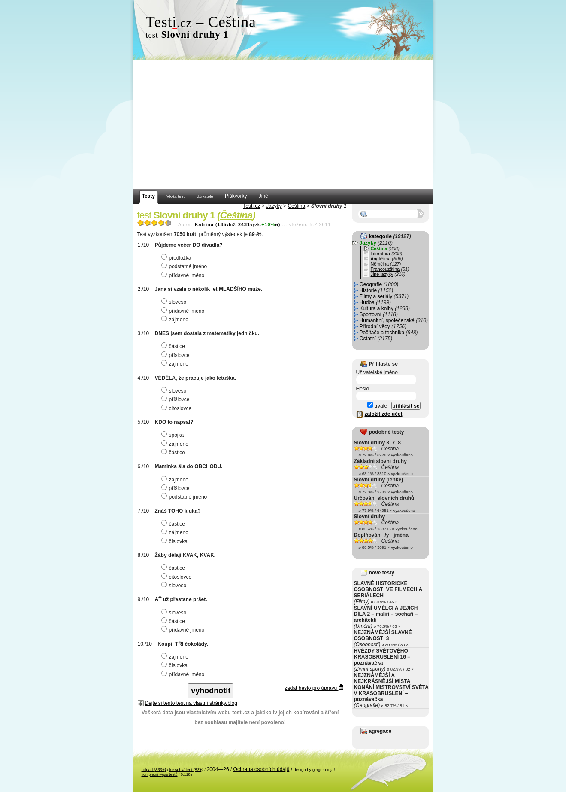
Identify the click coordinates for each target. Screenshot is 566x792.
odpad (154, 769)
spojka (173, 435)
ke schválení (186, 769)
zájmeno (175, 320)
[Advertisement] (283, 124)
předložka (177, 258)
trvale (377, 406)
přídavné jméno (184, 275)
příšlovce (176, 399)
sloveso (175, 302)
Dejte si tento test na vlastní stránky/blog (191, 703)
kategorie (380, 236)
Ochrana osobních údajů (261, 769)
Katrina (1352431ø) (238, 224)
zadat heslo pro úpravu (314, 688)
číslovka (175, 541)
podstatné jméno (185, 266)
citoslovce (177, 408)
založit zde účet (384, 414)
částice (174, 346)
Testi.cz (251, 206)
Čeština (296, 206)
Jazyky (274, 206)
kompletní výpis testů (160, 774)
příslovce (176, 355)
